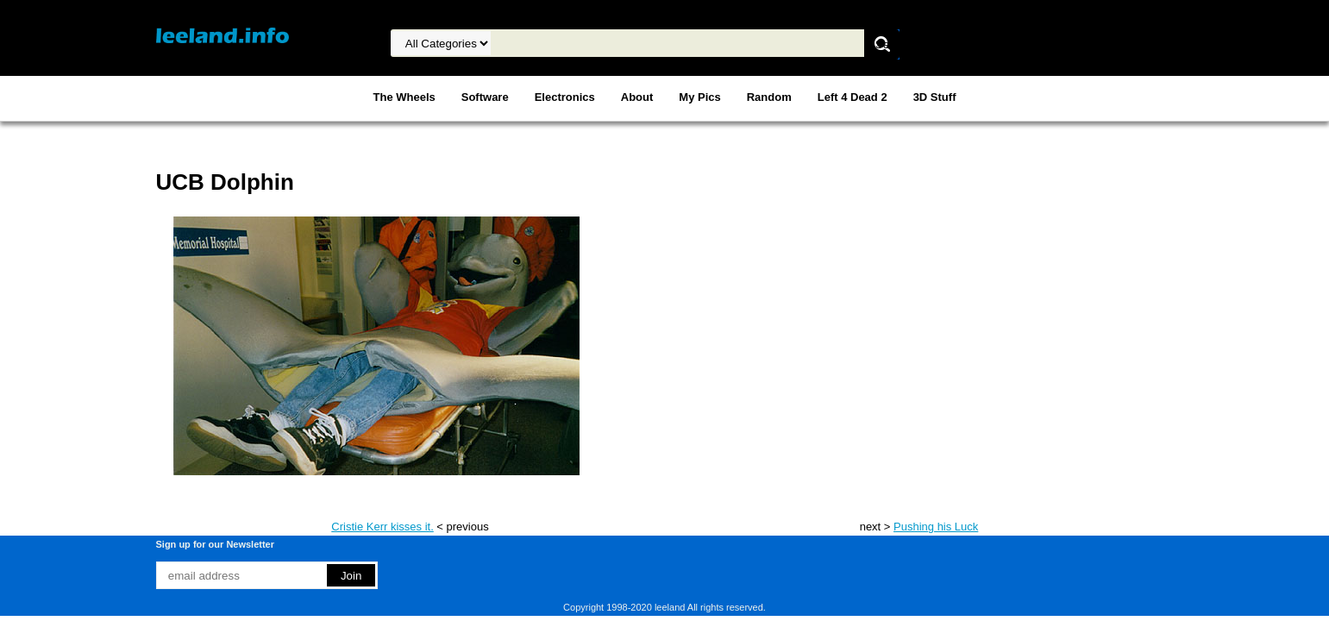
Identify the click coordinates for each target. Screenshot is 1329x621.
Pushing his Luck (935, 526)
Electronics (565, 97)
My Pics (699, 97)
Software (485, 97)
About (637, 97)
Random (769, 97)
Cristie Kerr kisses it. (382, 526)
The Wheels (404, 97)
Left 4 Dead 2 (852, 97)
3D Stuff (934, 97)
